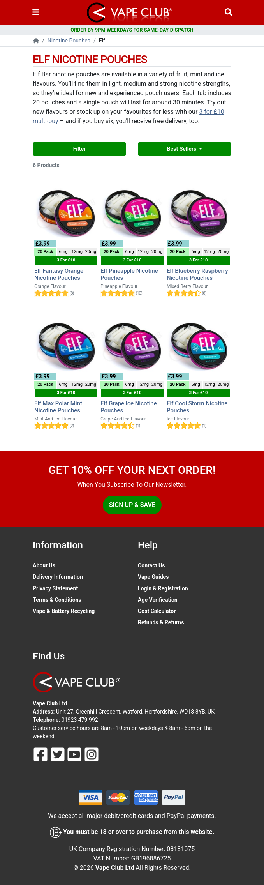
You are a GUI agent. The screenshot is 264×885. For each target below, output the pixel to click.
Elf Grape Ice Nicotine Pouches (128, 407)
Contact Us (151, 565)
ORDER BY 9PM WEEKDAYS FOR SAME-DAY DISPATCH (132, 30)
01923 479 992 (80, 720)
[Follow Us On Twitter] (58, 754)
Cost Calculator (157, 611)
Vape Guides (153, 577)
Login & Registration (163, 588)
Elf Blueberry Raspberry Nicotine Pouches (197, 274)
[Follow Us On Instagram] (91, 754)
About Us (44, 565)
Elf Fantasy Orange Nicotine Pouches (58, 274)
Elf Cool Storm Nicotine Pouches (197, 407)
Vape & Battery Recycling (64, 611)
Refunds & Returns (161, 622)
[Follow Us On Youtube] (75, 754)
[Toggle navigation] (36, 12)
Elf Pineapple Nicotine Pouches (129, 274)
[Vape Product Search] (228, 12)
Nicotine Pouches (69, 40)
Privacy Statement (55, 588)
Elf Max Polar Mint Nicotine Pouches (58, 407)
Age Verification (158, 600)
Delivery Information (58, 577)
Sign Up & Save (132, 505)
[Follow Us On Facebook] (41, 754)
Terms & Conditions (57, 600)
